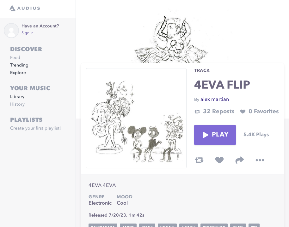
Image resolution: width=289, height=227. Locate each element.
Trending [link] (19, 65)
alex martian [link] (214, 99)
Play (215, 135)
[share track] (240, 160)
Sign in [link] (28, 33)
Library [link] (17, 97)
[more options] (260, 160)
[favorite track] (219, 160)
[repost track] (199, 160)
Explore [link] (18, 73)
